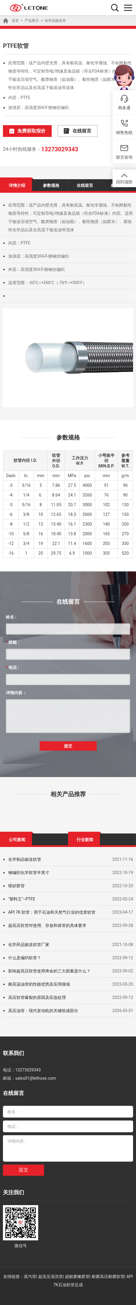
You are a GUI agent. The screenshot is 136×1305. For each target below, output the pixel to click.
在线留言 (77, 131)
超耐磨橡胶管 (77, 1276)
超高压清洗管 (50, 1276)
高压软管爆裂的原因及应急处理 (37, 997)
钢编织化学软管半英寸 (28, 872)
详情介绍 (17, 185)
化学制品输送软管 (24, 859)
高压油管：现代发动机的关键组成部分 (43, 1010)
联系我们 (13, 1053)
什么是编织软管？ (24, 957)
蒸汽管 (30, 1276)
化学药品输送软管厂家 (28, 944)
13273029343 (59, 149)
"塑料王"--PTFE (21, 899)
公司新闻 (17, 839)
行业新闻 (85, 839)
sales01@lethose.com (35, 1078)
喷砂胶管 (16, 885)
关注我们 (13, 1192)
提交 (68, 746)
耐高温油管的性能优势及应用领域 (39, 984)
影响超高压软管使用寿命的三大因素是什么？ (49, 971)
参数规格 (51, 185)
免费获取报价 (27, 131)
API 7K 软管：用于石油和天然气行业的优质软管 (51, 912)
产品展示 (32, 21)
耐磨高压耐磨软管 (108, 1276)
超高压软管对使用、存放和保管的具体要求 (47, 925)
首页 (15, 21)
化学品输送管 (55, 21)
